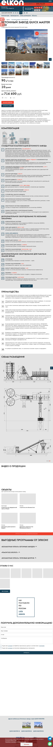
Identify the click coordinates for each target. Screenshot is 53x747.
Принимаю (26, 744)
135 (24, 12)
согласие (10, 645)
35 (13, 12)
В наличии (44, 33)
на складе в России (32, 533)
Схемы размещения (25, 15)
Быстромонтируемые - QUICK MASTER (20, 19)
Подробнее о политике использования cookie (15, 742)
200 (27, 12)
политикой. (42, 645)
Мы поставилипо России (29, 9)
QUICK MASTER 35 (14, 731)
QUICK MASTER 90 (38, 727)
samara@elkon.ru (30, 3)
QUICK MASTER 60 (26, 727)
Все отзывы (5, 591)
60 (15, 12)
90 (17, 12)
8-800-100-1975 (40, 3)
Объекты (34, 15)
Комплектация (5, 15)
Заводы (8, 19)
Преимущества (14, 15)
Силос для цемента (11, 233)
